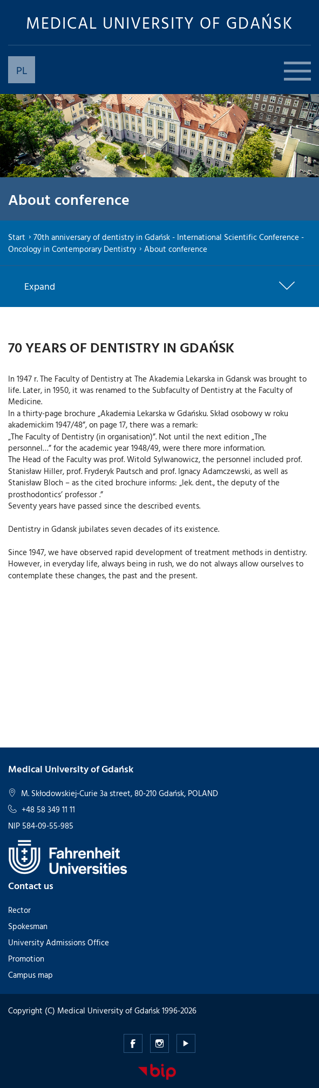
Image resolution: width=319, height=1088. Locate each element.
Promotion (26, 958)
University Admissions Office (58, 942)
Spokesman (27, 926)
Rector (19, 910)
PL (22, 70)
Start (16, 237)
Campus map (30, 975)
